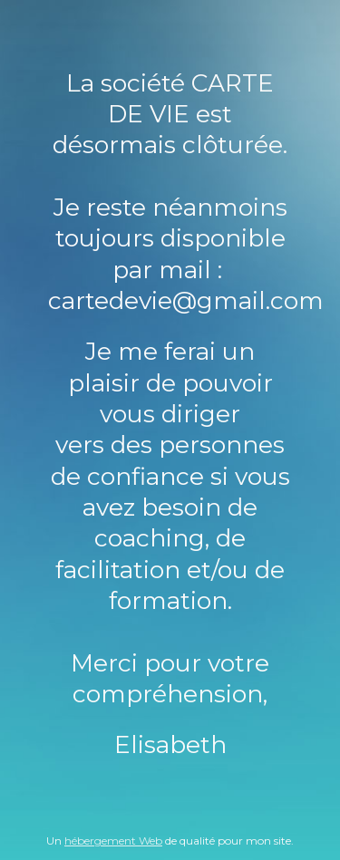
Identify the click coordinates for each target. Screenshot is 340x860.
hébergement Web (113, 840)
